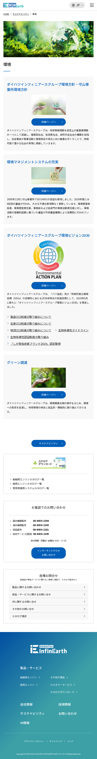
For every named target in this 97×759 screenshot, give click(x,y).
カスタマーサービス (61, 684)
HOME (6, 13)
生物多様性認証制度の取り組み (29, 337)
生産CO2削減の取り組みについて (30, 323)
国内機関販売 (31, 520)
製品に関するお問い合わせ (26, 587)
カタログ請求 (19, 616)
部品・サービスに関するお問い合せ (31, 594)
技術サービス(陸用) (31, 534)
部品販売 (31, 529)
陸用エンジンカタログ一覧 (27, 483)
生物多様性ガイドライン (73, 330)
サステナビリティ (21, 13)
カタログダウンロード (62, 692)
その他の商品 (57, 677)
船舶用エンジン (28, 677)
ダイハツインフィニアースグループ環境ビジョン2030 (48, 235)
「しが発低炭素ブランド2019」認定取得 (35, 344)
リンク (70, 741)
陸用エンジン (27, 684)
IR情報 (24, 722)
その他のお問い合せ (23, 609)
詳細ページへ (48, 122)
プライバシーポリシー (34, 741)
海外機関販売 (31, 525)
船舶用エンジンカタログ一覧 (28, 479)
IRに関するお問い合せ (24, 601)
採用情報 (64, 704)
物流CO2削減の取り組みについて (30, 330)
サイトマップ (56, 741)
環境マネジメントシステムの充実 (32, 161)
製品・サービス (31, 668)
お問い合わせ (67, 713)
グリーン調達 (17, 362)
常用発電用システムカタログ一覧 (31, 488)
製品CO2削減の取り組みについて (30, 317)
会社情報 (26, 704)
